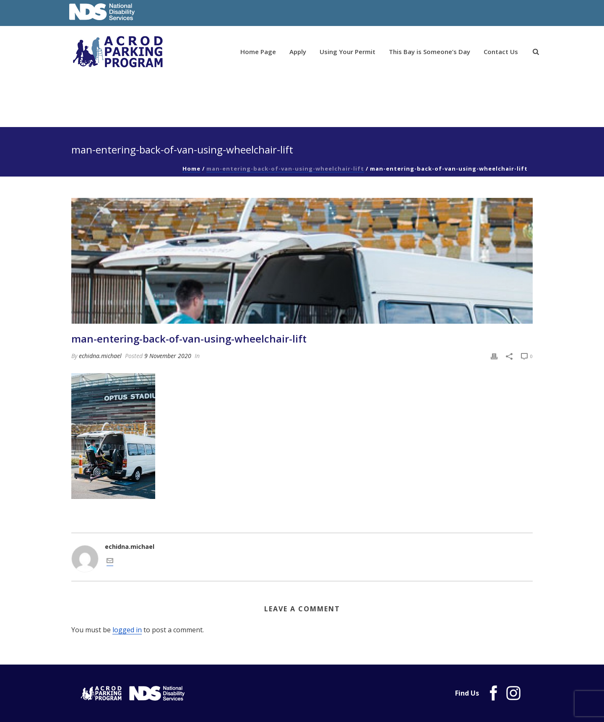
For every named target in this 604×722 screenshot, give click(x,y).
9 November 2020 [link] (167, 356)
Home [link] (191, 168)
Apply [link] (297, 51)
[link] (536, 52)
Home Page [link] (258, 51)
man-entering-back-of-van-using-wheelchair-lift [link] (285, 168)
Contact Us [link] (501, 51)
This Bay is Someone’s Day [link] (429, 51)
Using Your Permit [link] (347, 51)
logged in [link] (127, 629)
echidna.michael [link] (100, 356)
